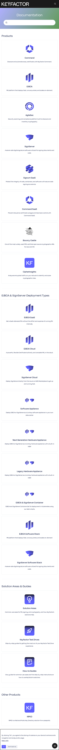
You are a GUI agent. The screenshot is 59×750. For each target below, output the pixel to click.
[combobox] (29, 22)
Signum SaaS (29, 177)
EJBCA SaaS (29, 317)
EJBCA (29, 86)
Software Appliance (29, 408)
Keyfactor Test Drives (29, 639)
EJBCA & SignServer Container (29, 502)
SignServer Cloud (29, 377)
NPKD (29, 716)
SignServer (30, 146)
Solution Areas (29, 608)
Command (29, 58)
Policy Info (5, 740)
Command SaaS (29, 209)
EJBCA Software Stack (29, 534)
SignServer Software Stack (29, 562)
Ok (4, 746)
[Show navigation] (54, 745)
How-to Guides (29, 671)
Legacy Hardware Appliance (29, 471)
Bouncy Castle (29, 240)
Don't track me (12, 746)
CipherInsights (29, 271)
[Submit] (6, 22)
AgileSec (30, 115)
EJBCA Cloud (29, 348)
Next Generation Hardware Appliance (29, 440)
